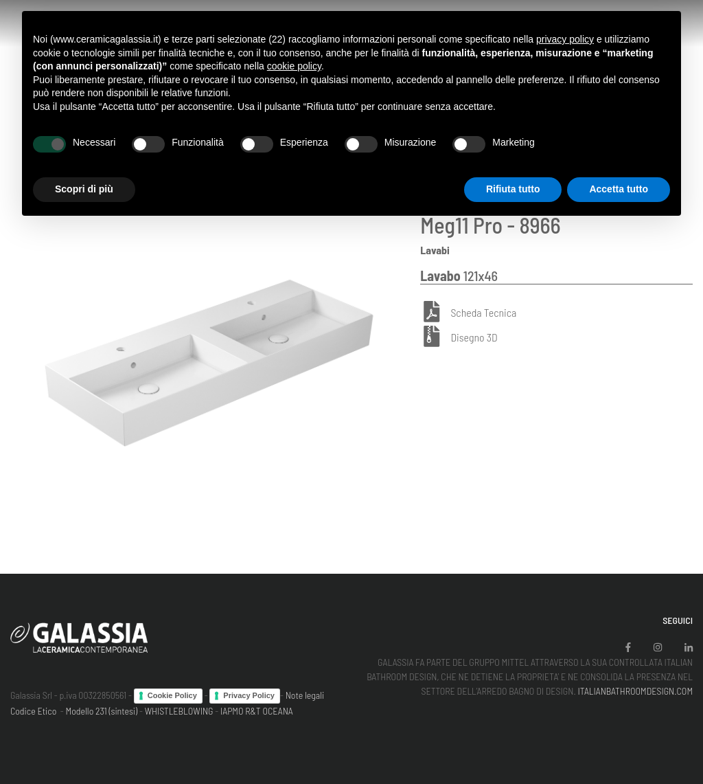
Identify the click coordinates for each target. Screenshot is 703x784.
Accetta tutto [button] (618, 188)
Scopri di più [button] (84, 188)
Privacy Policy (249, 695)
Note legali (305, 695)
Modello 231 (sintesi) (102, 711)
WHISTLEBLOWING (179, 711)
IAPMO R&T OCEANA (256, 711)
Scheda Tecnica (483, 312)
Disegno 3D (473, 337)
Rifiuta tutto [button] (513, 188)
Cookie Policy (172, 695)
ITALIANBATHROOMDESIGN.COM (635, 691)
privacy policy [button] (565, 39)
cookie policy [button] (294, 65)
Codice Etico (33, 711)
